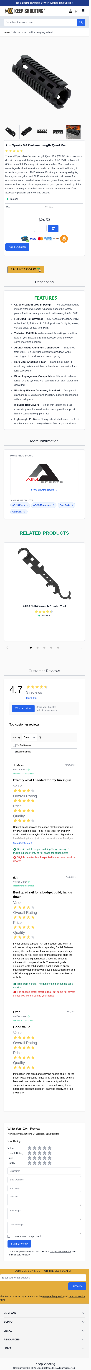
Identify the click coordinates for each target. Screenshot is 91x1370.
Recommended (23, 751)
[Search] (81, 22)
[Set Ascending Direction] (40, 737)
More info (31, 698)
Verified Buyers (23, 745)
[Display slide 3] (44, 647)
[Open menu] (83, 10)
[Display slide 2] (37, 647)
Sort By (16, 737)
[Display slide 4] (51, 647)
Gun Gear (18, 511)
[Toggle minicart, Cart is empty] (76, 10)
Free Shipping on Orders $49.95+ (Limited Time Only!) (44, 3)
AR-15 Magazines (43, 505)
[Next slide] (81, 647)
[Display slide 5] (58, 647)
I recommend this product (27, 1236)
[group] (14, 151)
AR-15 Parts (20, 505)
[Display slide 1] (30, 647)
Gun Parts (66, 505)
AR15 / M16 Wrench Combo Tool (44, 606)
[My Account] (70, 11)
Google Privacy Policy (60, 1251)
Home (7, 32)
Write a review (23, 708)
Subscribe (77, 1286)
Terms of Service (16, 1254)
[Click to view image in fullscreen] (44, 80)
